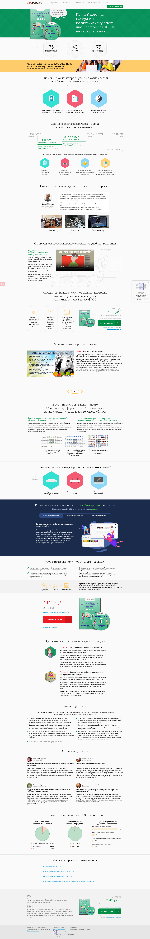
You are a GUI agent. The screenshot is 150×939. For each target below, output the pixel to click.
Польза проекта (93, 3)
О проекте (54, 3)
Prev (68, 391)
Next (82, 391)
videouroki (34, 3)
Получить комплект (115, 6)
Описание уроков (67, 3)
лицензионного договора (114, 329)
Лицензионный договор (33, 931)
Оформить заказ (106, 323)
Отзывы (105, 3)
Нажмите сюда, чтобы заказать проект (56, 612)
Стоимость (80, 3)
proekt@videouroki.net (59, 929)
